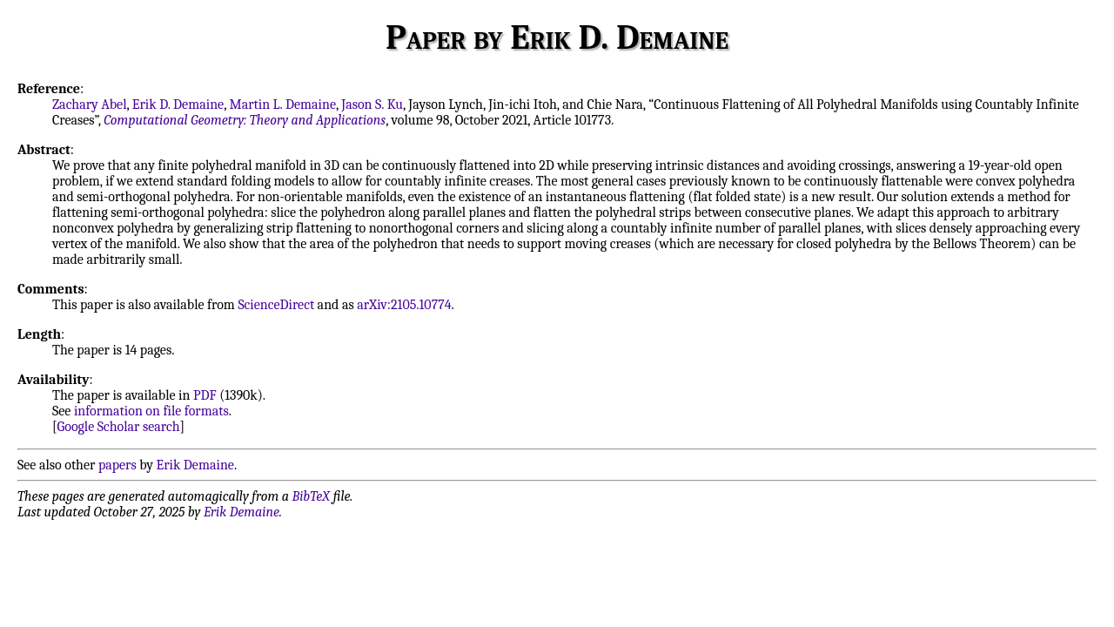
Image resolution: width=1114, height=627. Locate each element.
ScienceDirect (276, 305)
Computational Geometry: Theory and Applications (245, 120)
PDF (205, 395)
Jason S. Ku (372, 104)
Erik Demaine (195, 465)
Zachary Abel (89, 104)
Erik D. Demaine (178, 104)
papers (117, 465)
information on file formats (151, 411)
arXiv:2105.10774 (404, 305)
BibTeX (311, 496)
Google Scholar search (118, 427)
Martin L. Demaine (282, 104)
